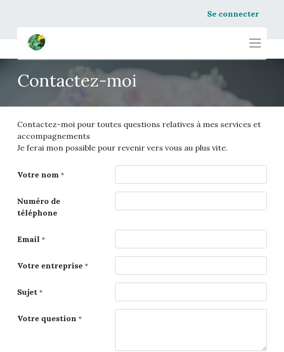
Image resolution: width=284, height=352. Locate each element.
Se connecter (233, 14)
